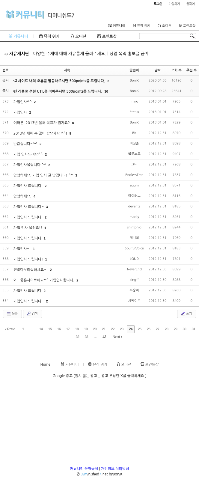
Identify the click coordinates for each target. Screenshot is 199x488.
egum (134, 185)
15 (50, 329)
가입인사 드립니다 (28, 238)
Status (134, 112)
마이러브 (134, 196)
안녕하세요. (22, 196)
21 (103, 329)
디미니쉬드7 (60, 15)
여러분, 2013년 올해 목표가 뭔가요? (42, 123)
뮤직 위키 (141, 26)
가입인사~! (22, 249)
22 (112, 329)
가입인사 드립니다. (28, 186)
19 (85, 329)
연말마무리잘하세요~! (31, 270)
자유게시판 (16, 54)
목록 (11, 314)
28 (166, 329)
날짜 (157, 70)
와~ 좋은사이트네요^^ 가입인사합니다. (44, 280)
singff (134, 279)
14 (41, 329)
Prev (10, 329)
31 (193, 329)
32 (77, 337)
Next (117, 337)
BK (134, 133)
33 (86, 337)
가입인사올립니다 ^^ (30, 165)
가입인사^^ (23, 102)
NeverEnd (134, 269)
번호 (5, 70)
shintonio (134, 227)
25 (139, 329)
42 (104, 337)
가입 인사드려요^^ (28, 154)
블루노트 (134, 154)
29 (175, 329)
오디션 (164, 26)
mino (134, 101)
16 (59, 329)
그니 (134, 164)
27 (157, 329)
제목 (67, 70)
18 (77, 329)
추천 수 (191, 70)
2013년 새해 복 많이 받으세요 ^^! (40, 133)
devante (134, 206)
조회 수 (176, 70)
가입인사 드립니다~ (29, 207)
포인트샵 (187, 26)
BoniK (134, 80)
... (32, 329)
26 (148, 329)
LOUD (134, 258)
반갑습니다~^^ (25, 144)
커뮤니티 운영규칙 (84, 469)
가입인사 (20, 112)
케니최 (134, 238)
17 (68, 329)
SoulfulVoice (134, 248)
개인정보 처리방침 (115, 469)
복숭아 (134, 290)
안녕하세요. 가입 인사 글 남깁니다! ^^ (43, 175)
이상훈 (134, 143)
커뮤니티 (25, 14)
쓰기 (186, 313)
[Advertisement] (99, 424)
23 (121, 329)
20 (94, 329)
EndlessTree (134, 175)
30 (106, 91)
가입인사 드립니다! (28, 259)
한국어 (190, 4)
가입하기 (174, 4)
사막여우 (134, 300)
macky (134, 217)
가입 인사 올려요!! (28, 228)
